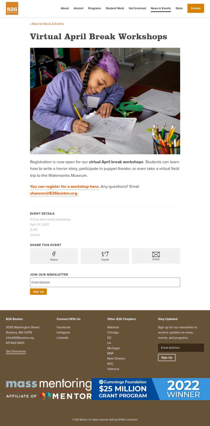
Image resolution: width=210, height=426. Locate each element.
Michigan (113, 348)
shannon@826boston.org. (54, 193)
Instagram (63, 332)
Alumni (78, 8)
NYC (110, 363)
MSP (110, 353)
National (113, 327)
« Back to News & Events (47, 24)
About (65, 8)
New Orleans (116, 358)
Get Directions (16, 351)
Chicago (113, 332)
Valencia (113, 369)
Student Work (115, 8)
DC (109, 337)
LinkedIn (63, 337)
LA (109, 343)
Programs (94, 8)
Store (179, 8)
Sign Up (38, 291)
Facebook (63, 327)
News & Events (161, 8)
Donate (196, 8)
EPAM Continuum (128, 419)
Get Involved (137, 8)
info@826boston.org (20, 337)
